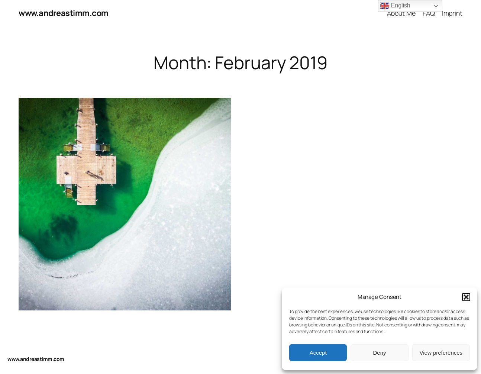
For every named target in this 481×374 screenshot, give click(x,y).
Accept (318, 352)
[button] (466, 297)
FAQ (429, 13)
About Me (401, 13)
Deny (379, 352)
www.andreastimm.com (64, 13)
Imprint (452, 13)
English (395, 5)
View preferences (441, 352)
